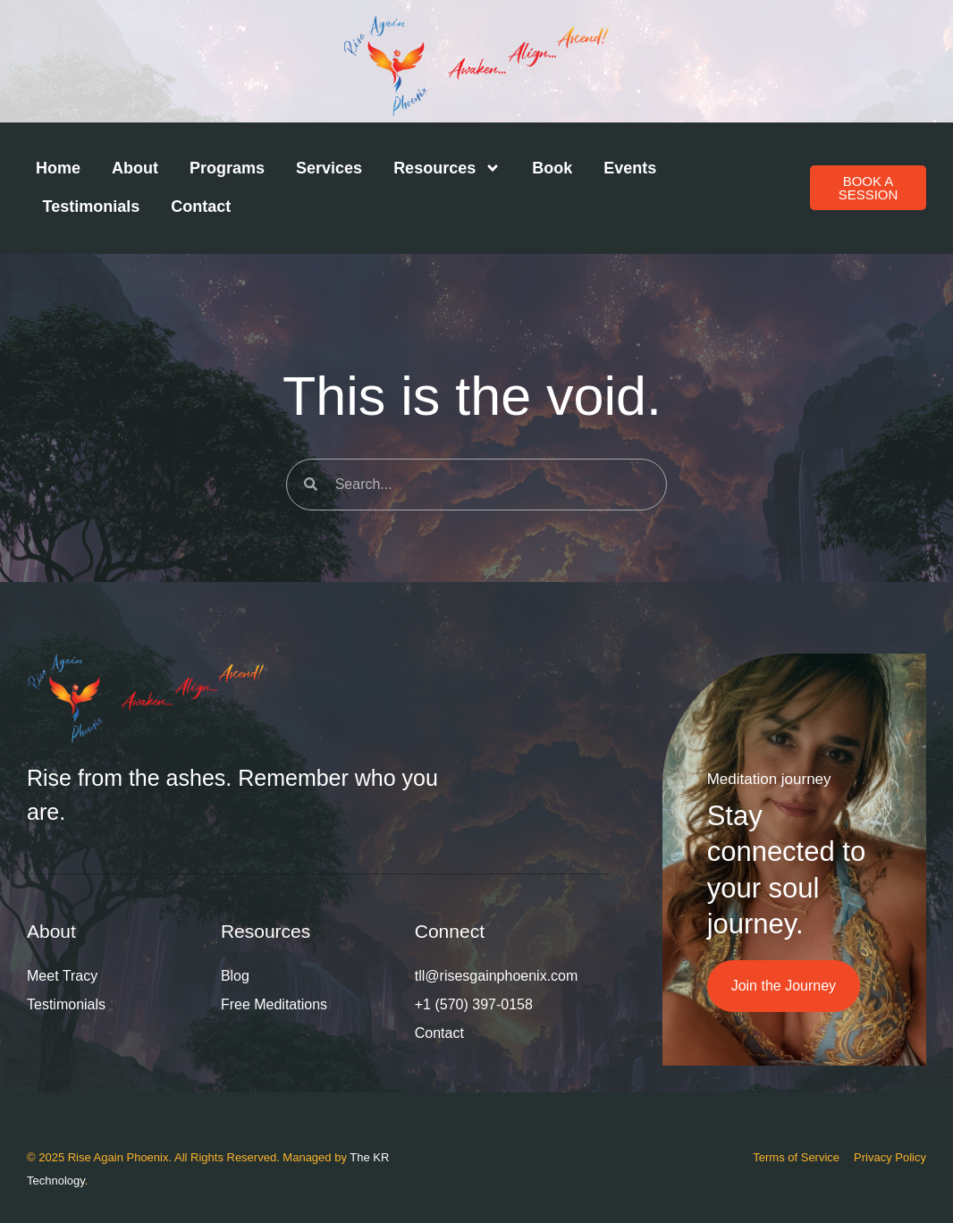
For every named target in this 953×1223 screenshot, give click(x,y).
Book (552, 168)
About (135, 168)
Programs (227, 168)
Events (629, 168)
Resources (447, 168)
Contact (201, 206)
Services (329, 168)
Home (58, 168)
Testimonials (91, 206)
